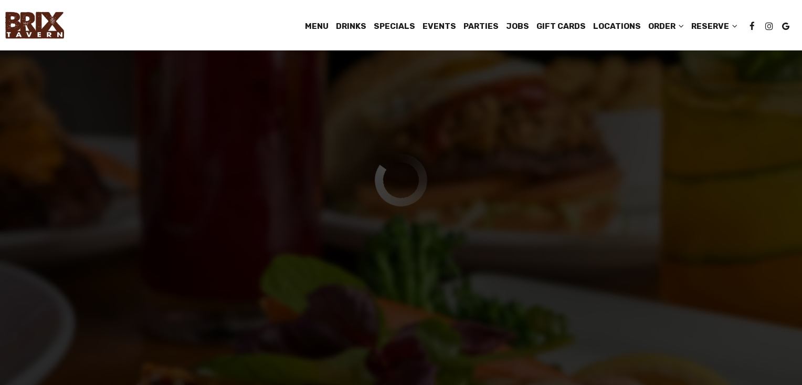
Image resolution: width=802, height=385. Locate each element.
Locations (617, 26)
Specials (394, 26)
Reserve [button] (714, 26)
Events (439, 26)
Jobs (517, 26)
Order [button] (666, 26)
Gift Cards (561, 26)
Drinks (351, 26)
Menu (317, 26)
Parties (481, 26)
